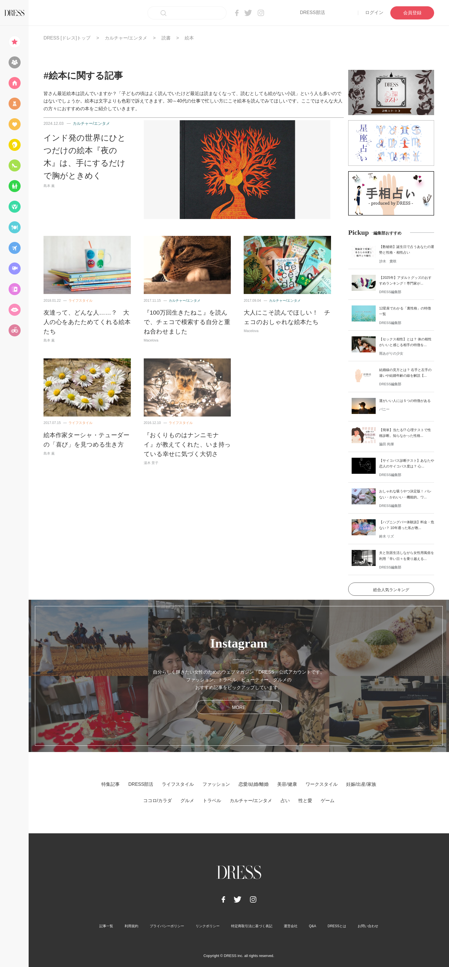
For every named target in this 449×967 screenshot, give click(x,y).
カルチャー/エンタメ (126, 37)
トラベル (212, 800)
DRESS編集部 (390, 292)
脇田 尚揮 (386, 444)
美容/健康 (287, 784)
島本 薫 (49, 186)
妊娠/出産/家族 (361, 784)
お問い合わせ (368, 926)
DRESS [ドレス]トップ (67, 37)
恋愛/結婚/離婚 (254, 784)
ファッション (216, 784)
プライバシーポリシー (167, 926)
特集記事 (110, 784)
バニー (384, 409)
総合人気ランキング (391, 589)
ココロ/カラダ (157, 800)
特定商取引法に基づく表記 (251, 926)
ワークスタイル (322, 784)
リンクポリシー (208, 926)
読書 (166, 37)
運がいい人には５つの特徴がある (405, 401)
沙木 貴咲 (387, 261)
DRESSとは (337, 926)
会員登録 (412, 12)
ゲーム (327, 800)
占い (285, 800)
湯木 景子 (151, 463)
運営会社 (291, 926)
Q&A (312, 926)
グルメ (187, 800)
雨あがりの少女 (391, 354)
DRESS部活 (312, 12)
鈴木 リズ (386, 536)
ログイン (374, 12)
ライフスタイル (80, 301)
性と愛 (305, 800)
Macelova (151, 340)
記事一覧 (106, 926)
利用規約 (131, 926)
